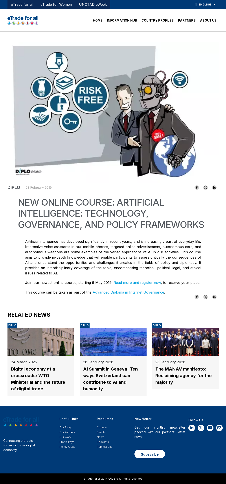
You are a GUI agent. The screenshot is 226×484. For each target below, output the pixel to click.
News (100, 437)
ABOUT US (208, 20)
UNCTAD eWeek (93, 4)
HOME (98, 20)
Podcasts (103, 442)
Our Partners (67, 432)
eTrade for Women (56, 4)
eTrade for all (22, 4)
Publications (104, 446)
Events (101, 432)
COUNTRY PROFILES (157, 20)
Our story (65, 427)
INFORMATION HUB (122, 20)
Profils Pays (66, 442)
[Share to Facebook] (197, 187)
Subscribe (150, 454)
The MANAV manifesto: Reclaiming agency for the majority (183, 375)
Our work (65, 437)
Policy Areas (67, 446)
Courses (102, 427)
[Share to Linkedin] (214, 187)
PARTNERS (187, 20)
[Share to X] (205, 187)
